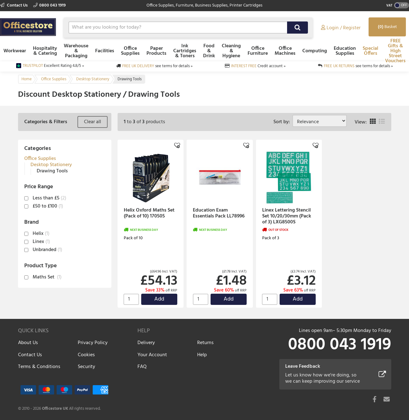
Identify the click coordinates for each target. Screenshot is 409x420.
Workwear (14, 51)
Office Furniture (258, 51)
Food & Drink (209, 51)
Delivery (146, 343)
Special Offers (370, 51)
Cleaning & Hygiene (231, 51)
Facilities (104, 51)
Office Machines (285, 51)
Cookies (86, 355)
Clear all (92, 122)
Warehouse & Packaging (76, 51)
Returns (205, 343)
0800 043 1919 (49, 5)
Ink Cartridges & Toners (184, 51)
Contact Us (14, 5)
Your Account (152, 355)
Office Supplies (130, 51)
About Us (28, 343)
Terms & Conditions (39, 367)
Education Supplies (345, 51)
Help (202, 355)
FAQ (141, 367)
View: (361, 122)
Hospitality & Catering (45, 51)
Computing (314, 51)
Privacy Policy (93, 343)
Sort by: (282, 122)
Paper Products (156, 51)
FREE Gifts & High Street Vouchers (395, 51)
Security (86, 367)
